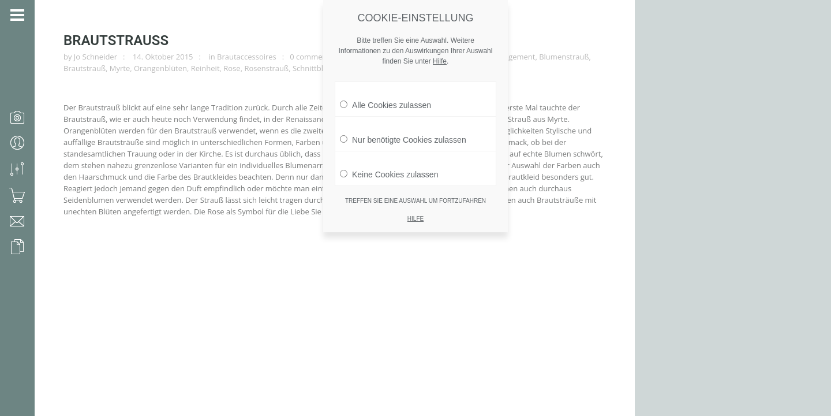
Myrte (120, 68)
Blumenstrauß (564, 56)
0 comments (311, 56)
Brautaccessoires (246, 56)
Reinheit (205, 68)
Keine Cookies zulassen (389, 168)
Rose (231, 68)
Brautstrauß (116, 40)
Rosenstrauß (266, 68)
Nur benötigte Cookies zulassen (403, 134)
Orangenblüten (160, 68)
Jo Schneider (95, 56)
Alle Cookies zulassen (385, 99)
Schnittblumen (318, 68)
